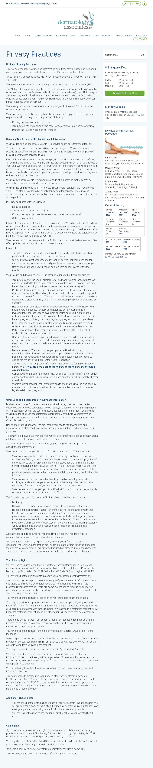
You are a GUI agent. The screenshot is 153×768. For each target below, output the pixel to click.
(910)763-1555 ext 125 (116, 257)
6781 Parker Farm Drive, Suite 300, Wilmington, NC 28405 (33, 4)
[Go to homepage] (76, 20)
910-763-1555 (133, 115)
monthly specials (128, 112)
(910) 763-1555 (131, 4)
